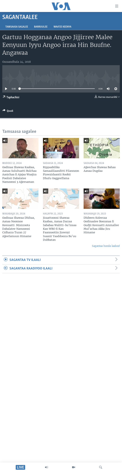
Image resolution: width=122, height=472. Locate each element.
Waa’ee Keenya (62, 26)
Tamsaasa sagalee (16, 26)
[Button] (7, 111)
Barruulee (40, 26)
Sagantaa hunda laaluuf (106, 246)
